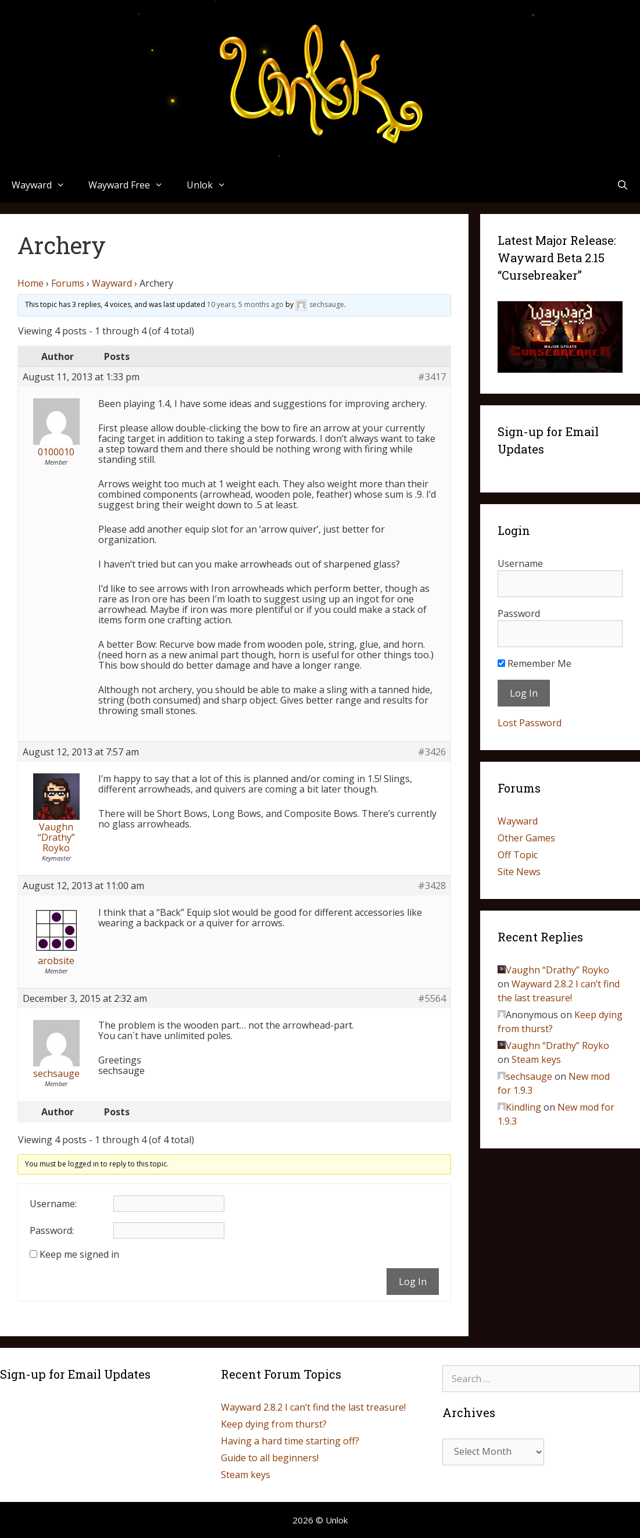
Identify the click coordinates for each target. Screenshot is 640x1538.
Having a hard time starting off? (290, 1440)
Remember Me (534, 663)
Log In (413, 1281)
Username (520, 563)
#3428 (432, 885)
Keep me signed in (79, 1254)
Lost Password (530, 722)
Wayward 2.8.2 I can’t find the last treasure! (313, 1407)
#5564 (432, 998)
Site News (519, 871)
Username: (53, 1203)
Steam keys (536, 1059)
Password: (52, 1230)
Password (519, 613)
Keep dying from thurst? (274, 1424)
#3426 (432, 752)
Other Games (526, 838)
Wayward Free (131, 184)
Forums (67, 283)
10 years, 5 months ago (245, 304)
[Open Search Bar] (622, 184)
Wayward (44, 184)
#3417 (432, 377)
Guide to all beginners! (270, 1457)
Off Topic (518, 854)
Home (30, 283)
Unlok (212, 184)
